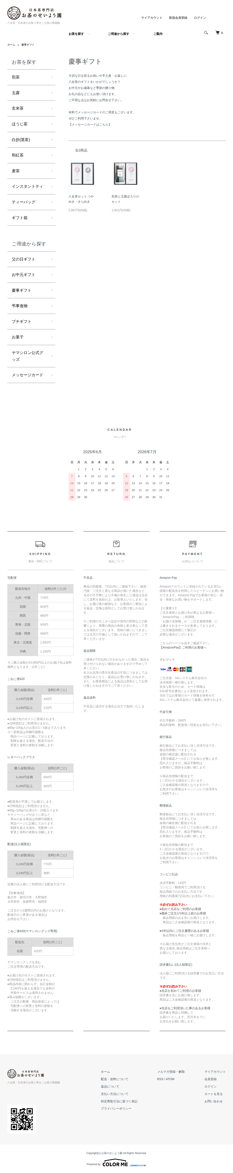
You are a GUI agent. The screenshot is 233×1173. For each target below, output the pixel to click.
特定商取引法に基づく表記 (119, 1101)
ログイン (200, 17)
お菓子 (18, 337)
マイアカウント (151, 17)
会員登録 (210, 1079)
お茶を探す (76, 34)
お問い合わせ (213, 1101)
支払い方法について (114, 1094)
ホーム (11, 44)
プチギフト (21, 321)
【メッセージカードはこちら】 (90, 124)
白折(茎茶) (21, 140)
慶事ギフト (28, 44)
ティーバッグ (23, 202)
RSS (160, 1079)
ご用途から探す (118, 34)
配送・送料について (114, 1079)
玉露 (16, 93)
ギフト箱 (20, 218)
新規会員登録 (178, 17)
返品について (110, 1086)
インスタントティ (27, 186)
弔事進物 (20, 306)
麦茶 (16, 171)
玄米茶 (18, 108)
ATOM (170, 1079)
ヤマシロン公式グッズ (27, 356)
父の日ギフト (23, 259)
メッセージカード (27, 375)
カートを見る (213, 1094)
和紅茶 (18, 155)
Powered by (116, 1162)
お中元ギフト (23, 274)
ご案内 (157, 34)
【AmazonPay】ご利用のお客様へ (183, 647)
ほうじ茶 (20, 124)
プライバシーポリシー (116, 1108)
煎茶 (16, 77)
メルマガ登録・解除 (171, 1071)
